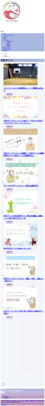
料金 (5, 38)
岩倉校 (8, 46)
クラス (5, 36)
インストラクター (8, 35)
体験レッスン (7, 47)
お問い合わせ (7, 49)
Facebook (6, 396)
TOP (5, 34)
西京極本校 (9, 41)
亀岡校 (8, 44)
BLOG (5, 50)
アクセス (6, 40)
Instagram (6, 398)
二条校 (8, 43)
